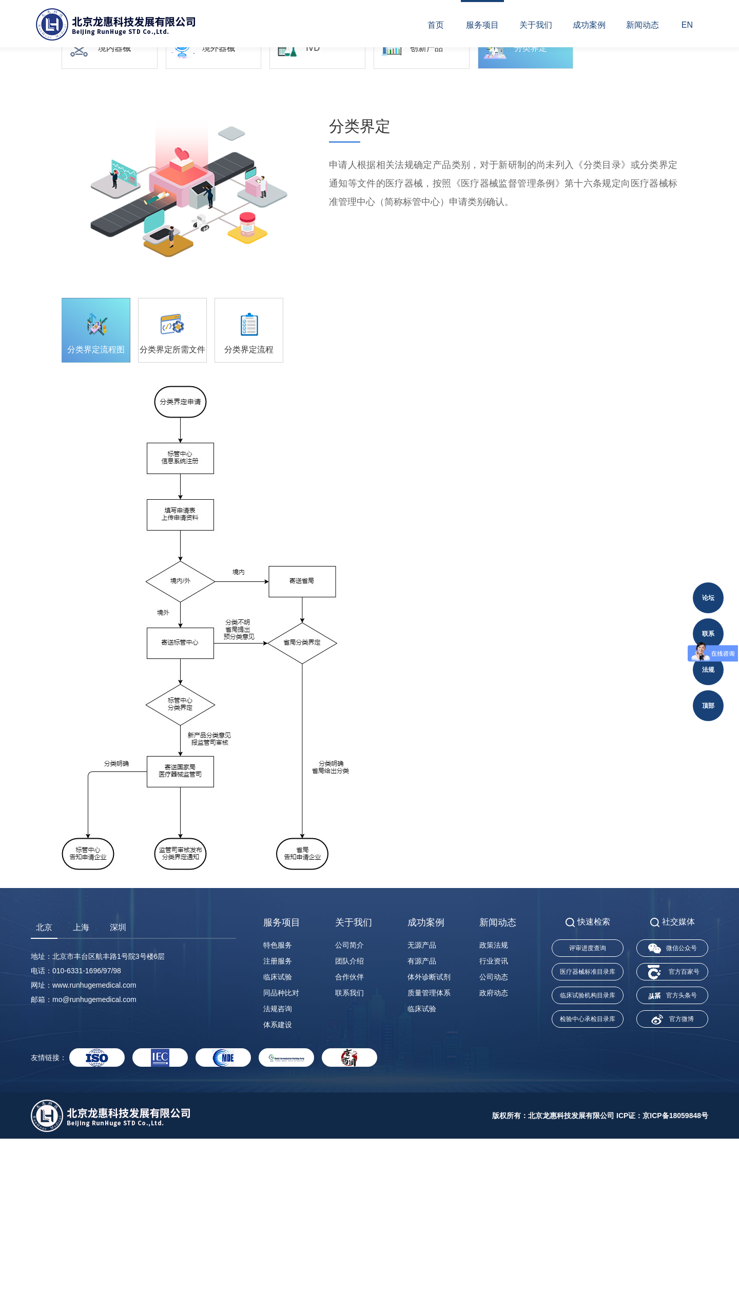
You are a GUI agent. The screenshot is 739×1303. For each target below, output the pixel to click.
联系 (708, 633)
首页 (435, 25)
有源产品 (421, 1125)
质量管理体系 (429, 1157)
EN (687, 25)
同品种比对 (281, 1157)
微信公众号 (672, 1113)
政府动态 (493, 1157)
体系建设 (277, 1189)
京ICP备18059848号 (675, 1280)
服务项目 (482, 25)
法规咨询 (277, 1173)
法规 (708, 669)
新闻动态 (642, 25)
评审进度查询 (587, 1112)
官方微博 (672, 1184)
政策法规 (493, 1109)
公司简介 (349, 1109)
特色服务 (277, 1109)
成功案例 (589, 25)
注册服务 (277, 1125)
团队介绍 (349, 1125)
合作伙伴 (349, 1141)
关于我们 (535, 25)
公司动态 (493, 1141)
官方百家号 (672, 1136)
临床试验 (277, 1141)
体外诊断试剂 (429, 1141)
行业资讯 (493, 1125)
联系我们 (349, 1157)
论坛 (708, 597)
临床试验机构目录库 (587, 1159)
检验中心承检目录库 (587, 1183)
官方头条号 (672, 1160)
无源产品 (421, 1109)
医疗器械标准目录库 (587, 1136)
